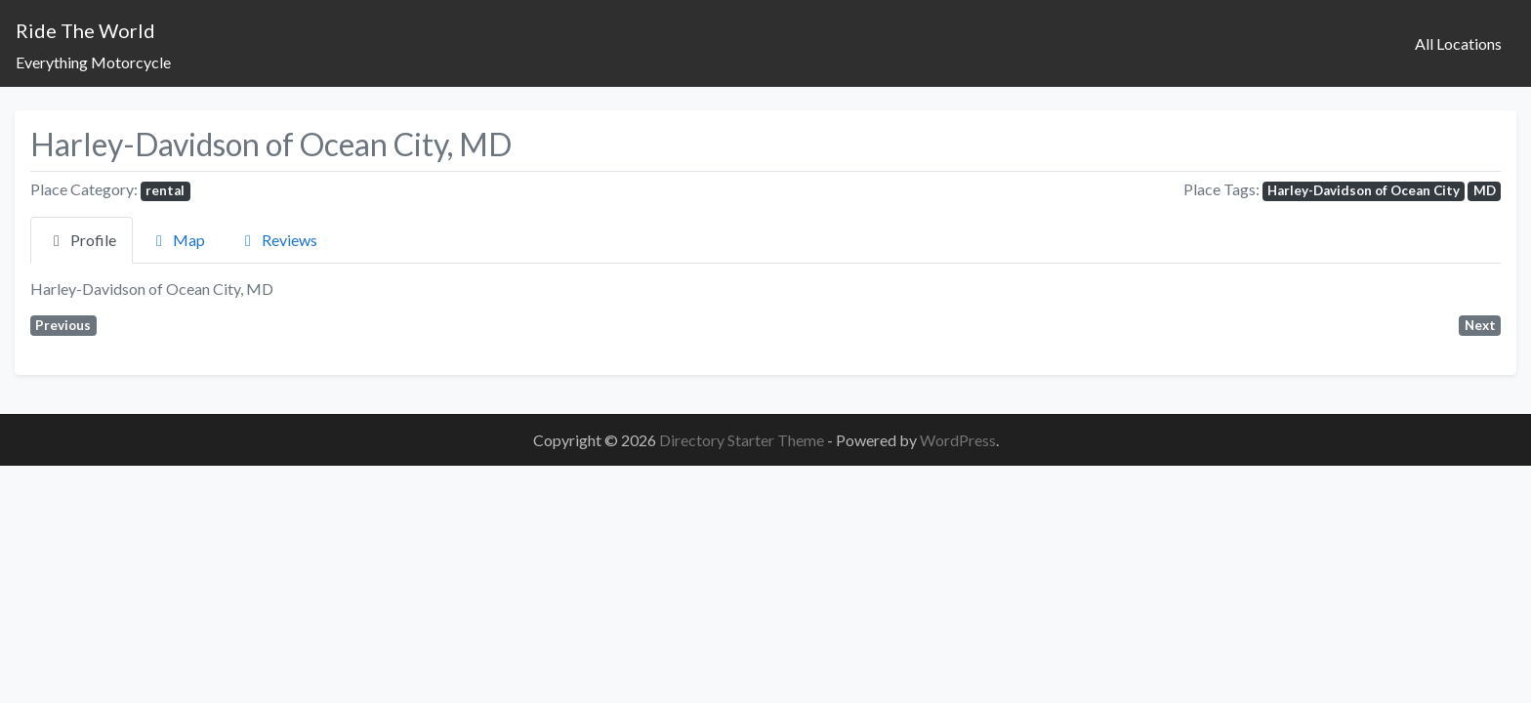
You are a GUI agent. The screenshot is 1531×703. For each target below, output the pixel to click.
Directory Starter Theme (743, 440)
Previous (63, 325)
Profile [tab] (81, 239)
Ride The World (85, 30)
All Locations (1458, 43)
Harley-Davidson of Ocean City (1363, 190)
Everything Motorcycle (93, 62)
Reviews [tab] (277, 239)
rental (165, 190)
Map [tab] (177, 239)
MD (1484, 190)
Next (1480, 325)
